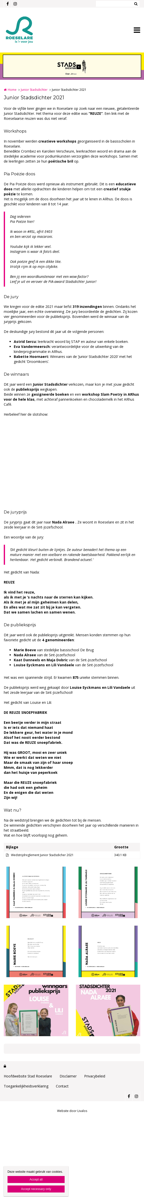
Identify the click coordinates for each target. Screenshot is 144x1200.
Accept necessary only (36, 1189)
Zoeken (135, 4)
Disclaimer (68, 1076)
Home (12, 90)
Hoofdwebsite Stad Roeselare (28, 1076)
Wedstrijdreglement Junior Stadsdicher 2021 (42, 855)
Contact (62, 1086)
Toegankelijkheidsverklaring (26, 1086)
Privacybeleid (94, 1076)
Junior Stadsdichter (34, 90)
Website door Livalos (72, 1111)
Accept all (36, 1179)
